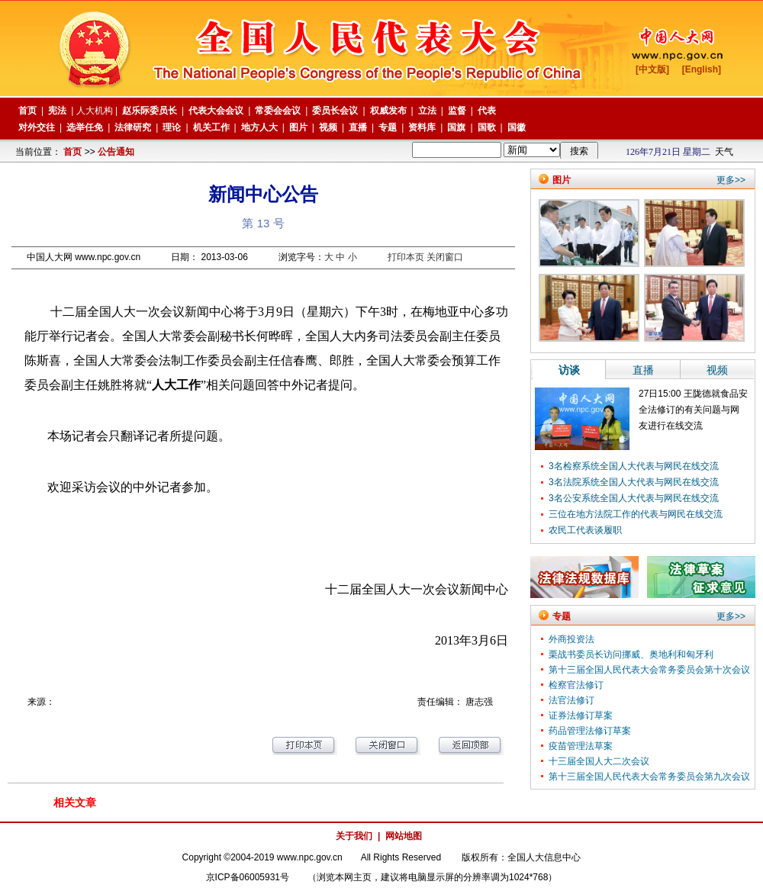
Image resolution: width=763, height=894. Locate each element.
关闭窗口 (445, 257)
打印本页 (406, 257)
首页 (72, 151)
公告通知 (116, 151)
